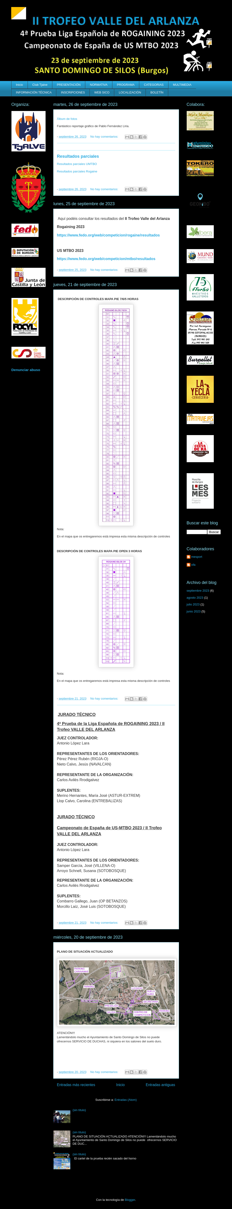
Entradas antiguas (160, 1085)
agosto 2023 (195, 597)
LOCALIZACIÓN (130, 92)
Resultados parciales (78, 156)
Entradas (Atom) (125, 1100)
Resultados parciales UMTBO (77, 164)
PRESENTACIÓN (69, 84)
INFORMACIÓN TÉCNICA (34, 92)
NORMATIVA (98, 84)
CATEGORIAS (154, 84)
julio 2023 (193, 604)
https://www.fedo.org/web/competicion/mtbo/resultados (106, 259)
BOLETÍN (157, 92)
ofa (193, 564)
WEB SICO (101, 92)
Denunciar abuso (25, 370)
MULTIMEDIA (182, 84)
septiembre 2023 (198, 590)
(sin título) (79, 1110)
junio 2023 (194, 611)
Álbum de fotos (67, 119)
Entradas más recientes (76, 1085)
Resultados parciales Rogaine (77, 171)
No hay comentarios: (104, 136)
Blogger (130, 1200)
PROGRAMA (126, 84)
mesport (196, 556)
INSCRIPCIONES (73, 92)
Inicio (19, 84)
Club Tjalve (39, 84)
